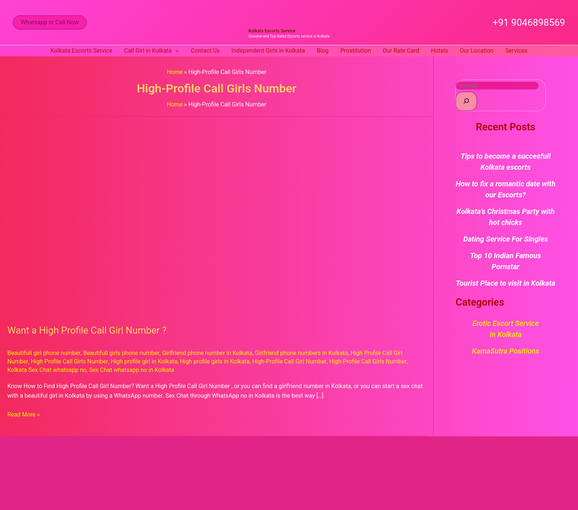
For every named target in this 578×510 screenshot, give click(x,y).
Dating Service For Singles (505, 239)
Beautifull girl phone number (44, 352)
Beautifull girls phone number (121, 352)
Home (174, 71)
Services (516, 50)
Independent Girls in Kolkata (268, 50)
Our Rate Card (401, 50)
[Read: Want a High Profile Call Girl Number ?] (196, 215)
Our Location (477, 50)
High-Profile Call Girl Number (290, 361)
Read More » (23, 414)
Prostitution (355, 50)
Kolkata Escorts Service (271, 31)
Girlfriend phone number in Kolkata (208, 352)
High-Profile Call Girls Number (369, 361)
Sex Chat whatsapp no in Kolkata (132, 369)
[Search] (466, 101)
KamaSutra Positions (505, 351)
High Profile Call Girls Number (69, 361)
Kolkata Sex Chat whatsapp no (47, 369)
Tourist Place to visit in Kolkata (506, 283)
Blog (322, 50)
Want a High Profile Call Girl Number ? (87, 330)
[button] (50, 22)
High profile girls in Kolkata (216, 361)
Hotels (439, 50)
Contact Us (205, 50)
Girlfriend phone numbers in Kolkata (303, 352)
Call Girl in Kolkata (151, 50)
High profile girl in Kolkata (144, 361)
